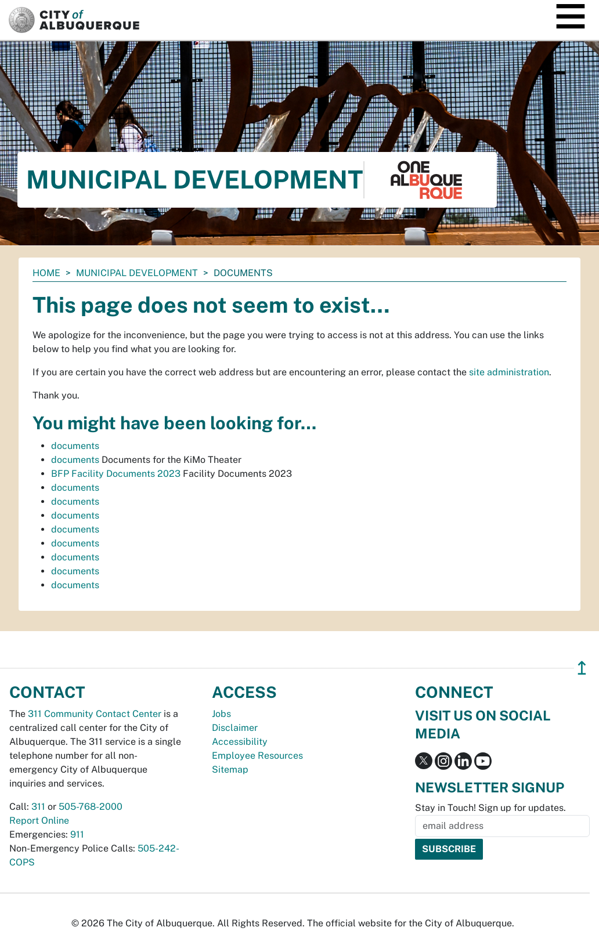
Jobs (221, 713)
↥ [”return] (582, 668)
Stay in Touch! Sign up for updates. (490, 807)
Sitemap (230, 769)
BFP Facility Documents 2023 (116, 473)
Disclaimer (235, 727)
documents (75, 445)
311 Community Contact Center (94, 713)
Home (46, 272)
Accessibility (240, 741)
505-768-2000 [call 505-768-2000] (90, 806)
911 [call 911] (77, 834)
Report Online (39, 820)
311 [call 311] (38, 806)
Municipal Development (137, 272)
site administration (509, 372)
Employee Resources (257, 755)
